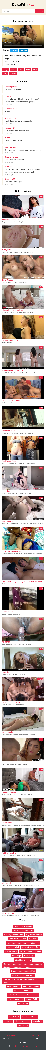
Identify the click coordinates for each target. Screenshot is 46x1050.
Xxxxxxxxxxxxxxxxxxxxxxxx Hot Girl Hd (23, 943)
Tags (33, 1035)
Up (38, 1035)
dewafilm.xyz (16, 1046)
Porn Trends (23, 1025)
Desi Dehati (23, 1003)
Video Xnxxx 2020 (22, 1021)
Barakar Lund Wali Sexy (23, 930)
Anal (35, 69)
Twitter (14, 50)
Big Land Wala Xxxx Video (30, 951)
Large (5, 69)
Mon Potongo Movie (17, 939)
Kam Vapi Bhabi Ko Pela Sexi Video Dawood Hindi (21, 980)
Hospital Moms (11, 951)
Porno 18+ (8, 1021)
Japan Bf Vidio (32, 999)
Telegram (23, 50)
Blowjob (13, 74)
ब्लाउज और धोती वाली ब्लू (30, 947)
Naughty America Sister (13, 935)
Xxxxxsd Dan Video (31, 986)
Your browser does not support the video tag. (23, 36)
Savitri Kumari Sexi (15, 999)
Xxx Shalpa (16, 956)
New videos (11, 1035)
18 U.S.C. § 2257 (30, 1046)
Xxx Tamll (33, 939)
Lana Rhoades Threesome (23, 975)
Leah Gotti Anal (13, 986)
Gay (5, 74)
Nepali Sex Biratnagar (23, 926)
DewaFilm (23, 4)
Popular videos (24, 1035)
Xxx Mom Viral (13, 947)
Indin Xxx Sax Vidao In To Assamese (23, 995)
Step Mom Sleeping (23, 960)
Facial (13, 69)
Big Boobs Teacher (34, 935)
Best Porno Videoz (29, 1017)
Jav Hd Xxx (37, 1021)
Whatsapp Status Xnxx (23, 991)
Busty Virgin (29, 956)
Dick (20, 69)
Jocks (28, 69)
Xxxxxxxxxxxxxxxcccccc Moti (23, 971)
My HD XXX (14, 1017)
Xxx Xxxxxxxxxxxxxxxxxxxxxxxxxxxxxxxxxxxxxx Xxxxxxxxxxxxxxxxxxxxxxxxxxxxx (22, 965)
